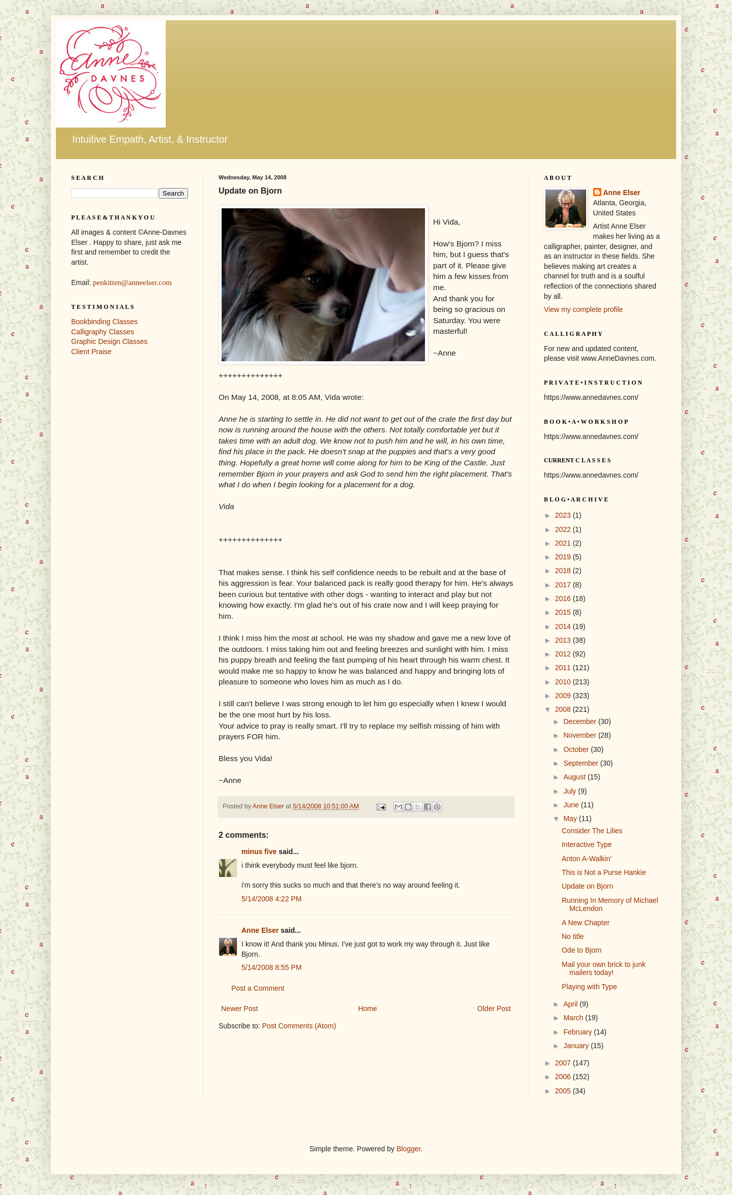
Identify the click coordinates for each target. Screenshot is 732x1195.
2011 (564, 668)
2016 (564, 598)
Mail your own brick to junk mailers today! (604, 968)
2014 (564, 626)
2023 (564, 515)
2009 (564, 695)
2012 (564, 654)
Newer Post (239, 1008)
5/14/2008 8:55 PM (271, 967)
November (580, 735)
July (570, 791)
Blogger (408, 1149)
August (575, 777)
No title (573, 936)
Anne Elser (260, 930)
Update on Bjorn (587, 886)
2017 (564, 585)
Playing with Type (589, 987)
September (581, 763)
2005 (564, 1091)
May (570, 818)
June (572, 805)
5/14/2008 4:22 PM (271, 899)
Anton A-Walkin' (587, 859)
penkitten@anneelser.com (132, 282)
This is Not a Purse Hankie (604, 872)
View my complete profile (583, 309)
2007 (564, 1063)
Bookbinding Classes (104, 322)
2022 (564, 529)
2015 (564, 612)
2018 (564, 571)
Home (367, 1008)
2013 (564, 640)
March (574, 1018)
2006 (564, 1077)
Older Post (494, 1008)
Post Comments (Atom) (299, 1026)
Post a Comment (257, 988)
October (577, 749)
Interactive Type (587, 844)
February (578, 1032)
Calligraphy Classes (102, 332)
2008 (564, 709)
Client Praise (91, 352)
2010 (564, 682)
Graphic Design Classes (109, 341)
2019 (564, 557)
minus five (259, 851)
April (571, 1004)
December (580, 721)
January (577, 1046)
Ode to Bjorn (582, 950)
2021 (564, 543)
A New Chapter (585, 923)
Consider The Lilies (592, 831)
